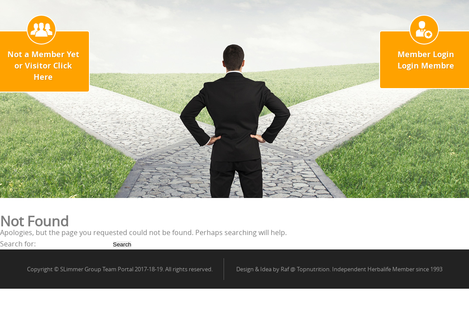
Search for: (18, 244)
